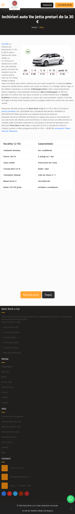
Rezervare (47, 5)
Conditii (4, 393)
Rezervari (5, 367)
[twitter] (15, 489)
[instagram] (9, 489)
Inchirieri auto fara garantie (12, 412)
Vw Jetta (5, 44)
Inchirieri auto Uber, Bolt (11, 417)
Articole (5, 388)
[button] (3, 5)
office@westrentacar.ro (19, 472)
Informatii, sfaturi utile (10, 428)
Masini (4, 373)
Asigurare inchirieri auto (11, 422)
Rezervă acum (31, 294)
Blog (3, 448)
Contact (5, 398)
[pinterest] (27, 489)
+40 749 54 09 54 (64, 5)
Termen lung (7, 378)
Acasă (34, 27)
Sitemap (5, 443)
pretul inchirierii (8, 111)
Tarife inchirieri (7, 383)
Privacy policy (7, 438)
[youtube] (21, 489)
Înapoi (48, 294)
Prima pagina (7, 362)
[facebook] (4, 489)
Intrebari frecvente (9, 433)
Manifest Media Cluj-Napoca (42, 511)
